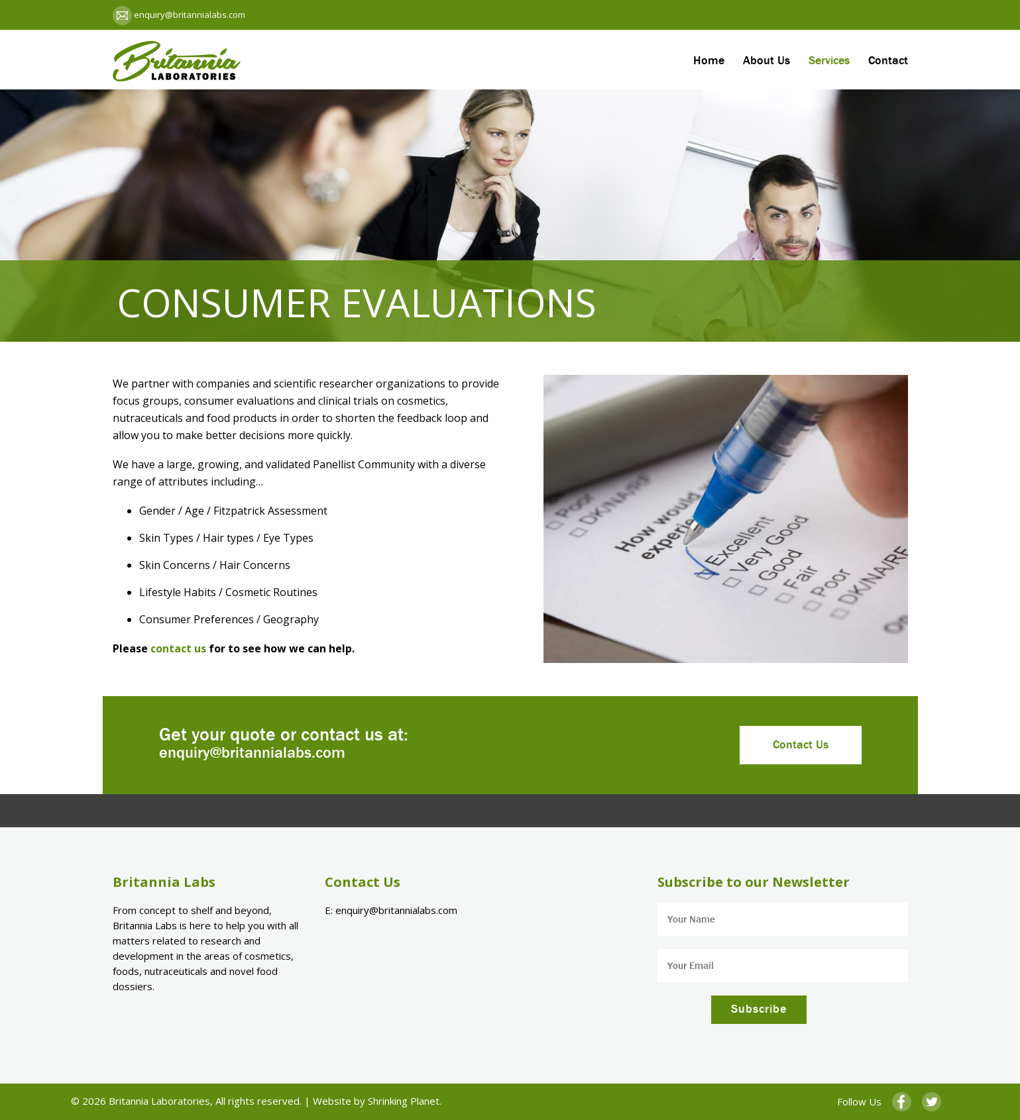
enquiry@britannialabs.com (188, 15)
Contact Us (800, 744)
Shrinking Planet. (404, 1100)
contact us (178, 648)
